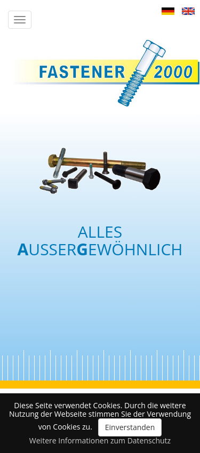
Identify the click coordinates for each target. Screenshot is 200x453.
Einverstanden (130, 427)
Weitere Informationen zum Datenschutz (100, 440)
